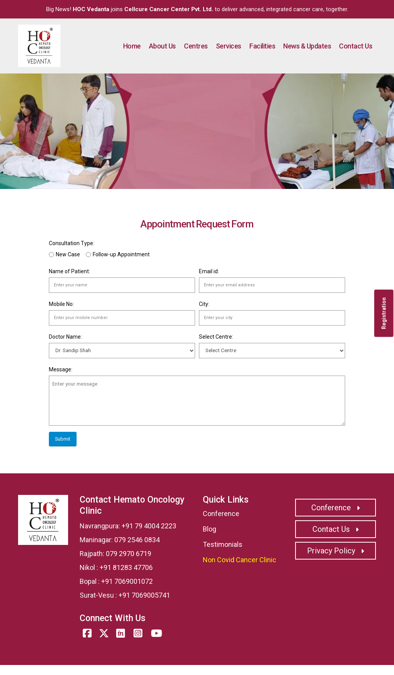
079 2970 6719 (128, 554)
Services (228, 46)
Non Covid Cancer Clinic (239, 560)
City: (204, 304)
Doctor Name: (65, 337)
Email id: (209, 271)
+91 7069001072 (127, 581)
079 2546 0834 (137, 540)
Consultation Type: (71, 243)
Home (132, 46)
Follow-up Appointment (121, 254)
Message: (60, 369)
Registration (384, 313)
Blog (209, 529)
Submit (62, 439)
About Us (162, 46)
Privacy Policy (335, 550)
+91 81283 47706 (126, 567)
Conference (221, 514)
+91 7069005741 (144, 595)
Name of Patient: (69, 271)
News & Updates (307, 46)
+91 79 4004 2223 (149, 526)
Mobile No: (61, 304)
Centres (196, 46)
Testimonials (222, 544)
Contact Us (355, 46)
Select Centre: (216, 337)
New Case (68, 254)
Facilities (262, 46)
